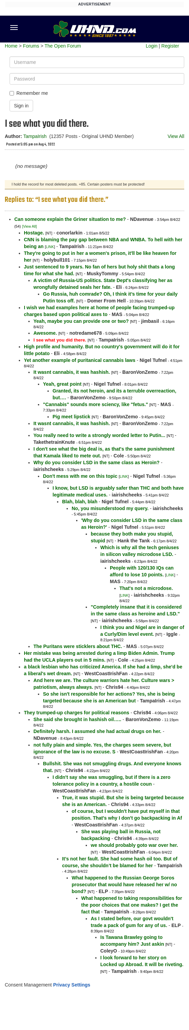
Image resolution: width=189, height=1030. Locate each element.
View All (176, 136)
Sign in (21, 105)
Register (170, 46)
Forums (31, 46)
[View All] (29, 226)
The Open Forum (62, 46)
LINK (50, 247)
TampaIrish (34, 136)
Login (151, 46)
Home (11, 46)
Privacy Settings (71, 985)
